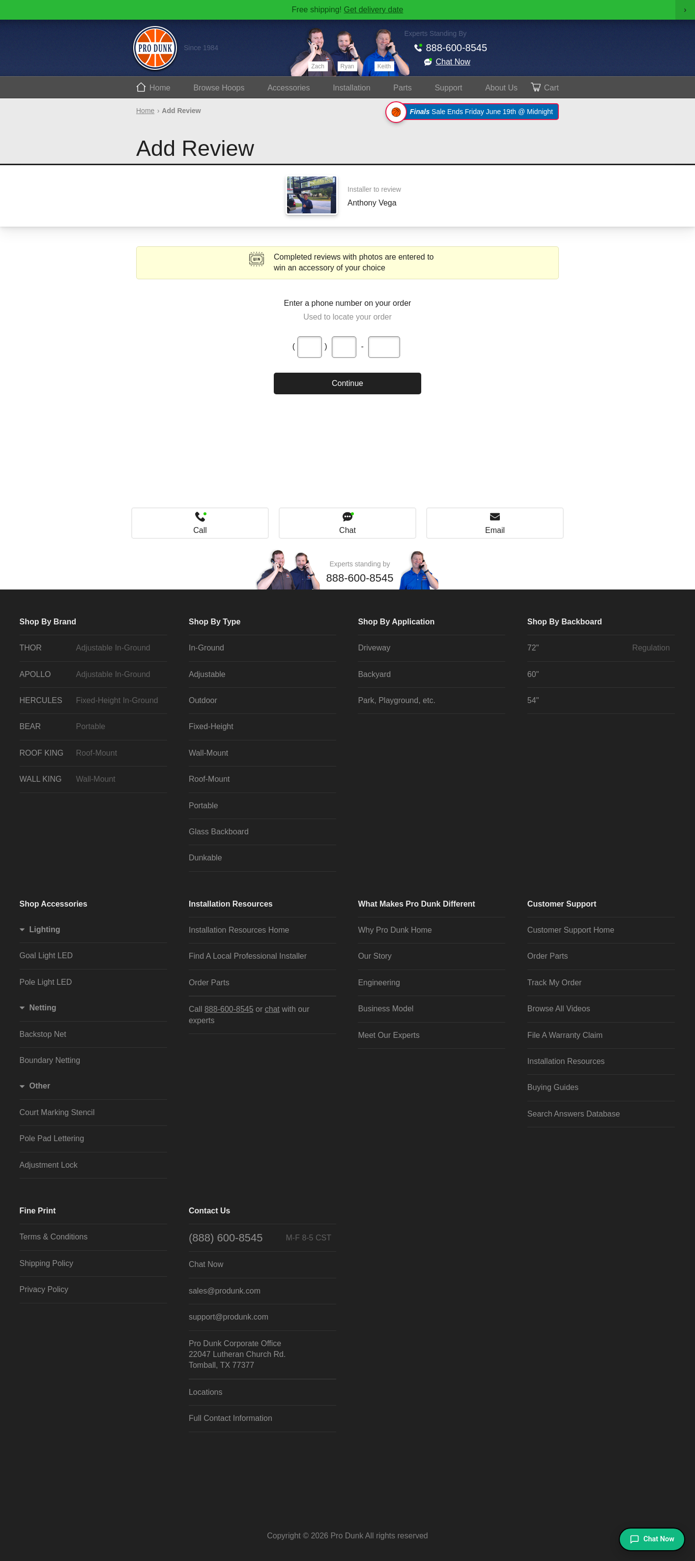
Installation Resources (231, 904)
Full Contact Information (230, 1418)
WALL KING (91, 779)
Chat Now (453, 62)
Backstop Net (43, 1034)
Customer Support (561, 904)
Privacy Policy (44, 1289)
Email (495, 530)
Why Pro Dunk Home (395, 930)
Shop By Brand (48, 622)
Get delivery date (373, 9)
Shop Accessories (53, 904)
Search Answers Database (573, 1114)
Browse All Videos (558, 1008)
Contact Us (209, 1211)
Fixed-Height (211, 726)
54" (533, 700)
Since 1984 (201, 48)
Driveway (374, 648)
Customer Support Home (570, 930)
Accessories (288, 88)
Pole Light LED (46, 982)
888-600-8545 (457, 47)
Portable (203, 805)
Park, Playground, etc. (396, 700)
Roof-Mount (209, 779)
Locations (206, 1392)
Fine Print (38, 1211)
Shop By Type (215, 622)
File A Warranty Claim (565, 1035)
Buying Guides (553, 1087)
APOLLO (91, 674)
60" (533, 674)
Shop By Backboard (564, 622)
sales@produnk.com (225, 1291)
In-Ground (206, 648)
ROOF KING (91, 753)
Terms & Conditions (54, 1237)
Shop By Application (396, 622)
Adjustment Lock (49, 1165)
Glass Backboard (219, 831)
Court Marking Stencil (57, 1112)
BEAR (91, 726)
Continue (347, 383)
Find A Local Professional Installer (248, 956)
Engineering (379, 982)
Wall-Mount (208, 753)
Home (160, 88)
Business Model (385, 1008)
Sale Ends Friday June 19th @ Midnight (473, 111)
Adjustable (207, 674)
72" (598, 648)
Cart (551, 88)
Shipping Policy (46, 1263)
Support (448, 88)
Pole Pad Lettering (52, 1138)
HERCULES (91, 700)
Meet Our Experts (388, 1035)
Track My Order (554, 982)
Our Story (374, 956)
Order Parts (209, 982)
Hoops (218, 88)
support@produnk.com (228, 1317)
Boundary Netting (50, 1060)
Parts (402, 88)
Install (352, 88)
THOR (91, 648)
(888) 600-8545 (260, 1238)
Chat (347, 530)
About (501, 88)
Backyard (374, 674)
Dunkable (205, 858)
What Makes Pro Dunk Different (416, 904)
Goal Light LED (46, 955)
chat (272, 1009)
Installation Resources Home (239, 930)
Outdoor (203, 700)
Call (200, 530)
